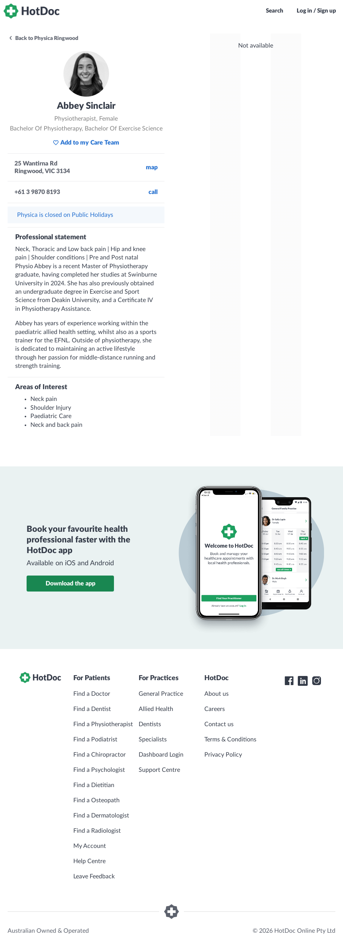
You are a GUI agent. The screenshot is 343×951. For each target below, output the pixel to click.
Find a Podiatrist (95, 739)
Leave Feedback (94, 876)
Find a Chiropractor (99, 755)
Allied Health (156, 709)
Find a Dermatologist (101, 816)
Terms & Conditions (230, 739)
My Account (89, 846)
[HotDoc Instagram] (316, 681)
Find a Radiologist (97, 831)
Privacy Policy (223, 755)
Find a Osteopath (96, 800)
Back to (43, 38)
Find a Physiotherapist (103, 724)
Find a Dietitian (93, 785)
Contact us (219, 724)
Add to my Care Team (86, 143)
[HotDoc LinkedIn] (303, 681)
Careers (214, 709)
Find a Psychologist (99, 770)
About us (216, 694)
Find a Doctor (91, 694)
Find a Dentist (92, 709)
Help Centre (89, 861)
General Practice (161, 694)
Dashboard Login (161, 755)
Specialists (153, 739)
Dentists (150, 724)
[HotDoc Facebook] (289, 681)
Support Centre (159, 770)
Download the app (70, 583)
